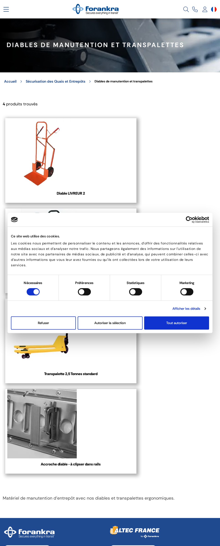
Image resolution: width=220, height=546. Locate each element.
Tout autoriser (176, 323)
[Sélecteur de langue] (214, 9)
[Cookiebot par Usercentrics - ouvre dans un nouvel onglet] (189, 219)
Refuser (43, 323)
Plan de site (206, 511)
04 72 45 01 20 (27, 365)
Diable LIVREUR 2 (38, 185)
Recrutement (170, 511)
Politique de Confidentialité (122, 511)
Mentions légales (19, 511)
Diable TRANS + (110, 185)
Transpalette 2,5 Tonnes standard (181, 187)
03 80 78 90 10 (133, 365)
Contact (16, 409)
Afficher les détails (186, 308)
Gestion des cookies (66, 511)
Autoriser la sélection (110, 323)
